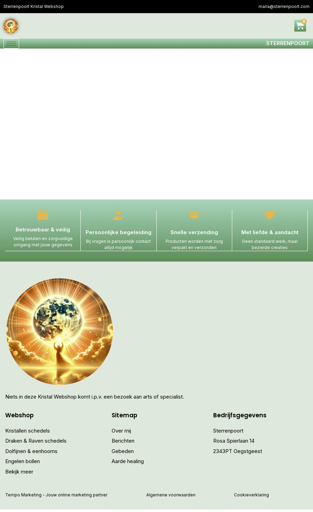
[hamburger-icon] (11, 45)
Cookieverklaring (251, 497)
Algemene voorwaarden (170, 497)
